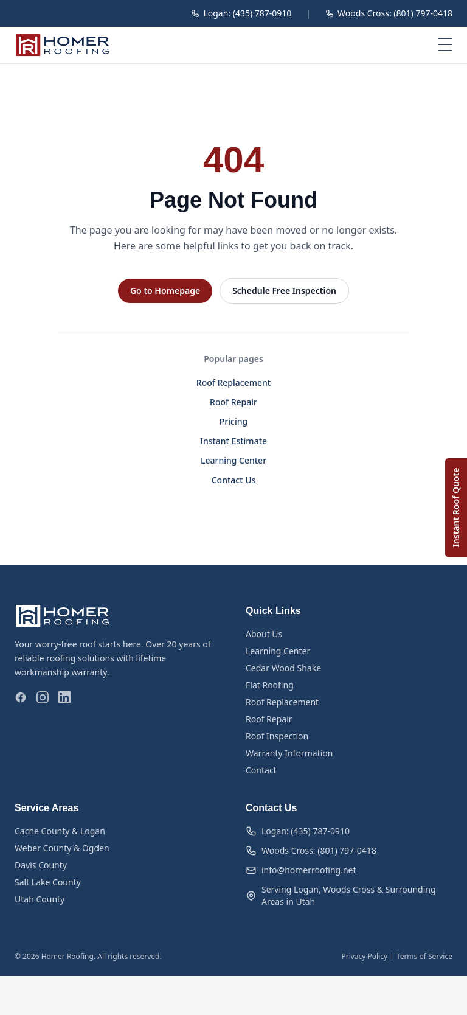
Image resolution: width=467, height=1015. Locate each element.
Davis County (41, 865)
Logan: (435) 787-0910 (241, 13)
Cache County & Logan (60, 831)
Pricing (233, 421)
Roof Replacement (233, 382)
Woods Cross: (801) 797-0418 (388, 13)
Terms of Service (424, 956)
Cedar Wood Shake (283, 668)
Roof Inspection (277, 736)
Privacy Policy (364, 956)
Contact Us (234, 480)
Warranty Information (289, 753)
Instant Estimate (233, 441)
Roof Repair (233, 402)
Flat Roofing (270, 685)
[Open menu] (445, 45)
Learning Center (233, 460)
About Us (264, 634)
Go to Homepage (165, 290)
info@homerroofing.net (301, 870)
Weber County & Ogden (62, 848)
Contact (261, 770)
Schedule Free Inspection (284, 290)
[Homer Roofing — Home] (63, 45)
